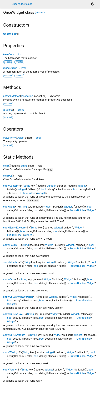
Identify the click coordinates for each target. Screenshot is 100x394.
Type (23, 68)
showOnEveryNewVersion (18, 296)
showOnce (9, 279)
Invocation (27, 96)
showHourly (10, 245)
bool (38, 137)
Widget (82, 185)
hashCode (8, 54)
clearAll (7, 175)
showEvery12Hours (14, 227)
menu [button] (6, 4)
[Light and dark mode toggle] (92, 4)
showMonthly (11, 262)
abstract (39, 12)
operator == (9, 137)
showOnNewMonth (14, 335)
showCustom (10, 185)
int (19, 54)
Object (20, 137)
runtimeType (10, 68)
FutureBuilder (28, 193)
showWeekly (10, 352)
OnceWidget (10, 33)
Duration (51, 185)
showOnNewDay (12, 314)
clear (6, 165)
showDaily (9, 206)
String (21, 109)
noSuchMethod (11, 96)
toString (7, 109)
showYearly (9, 369)
